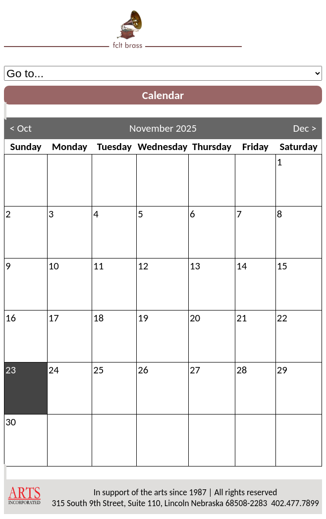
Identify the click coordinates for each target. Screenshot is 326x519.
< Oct (20, 128)
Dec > (305, 128)
